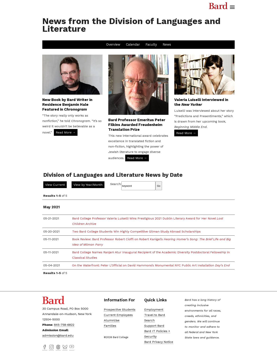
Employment (153, 309)
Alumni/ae (111, 320)
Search (149, 320)
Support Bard (154, 326)
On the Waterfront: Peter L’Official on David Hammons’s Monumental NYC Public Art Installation (151, 265)
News (167, 44)
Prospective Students (119, 309)
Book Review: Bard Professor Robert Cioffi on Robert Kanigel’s (151, 241)
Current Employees (118, 315)
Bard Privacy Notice (158, 342)
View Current (55, 185)
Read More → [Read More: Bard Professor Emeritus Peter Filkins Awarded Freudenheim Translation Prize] (137, 158)
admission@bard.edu (58, 335)
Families (110, 326)
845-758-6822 (64, 325)
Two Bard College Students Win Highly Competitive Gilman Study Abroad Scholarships (136, 231)
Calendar (133, 44)
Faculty (151, 44)
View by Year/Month (88, 185)
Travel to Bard (154, 315)
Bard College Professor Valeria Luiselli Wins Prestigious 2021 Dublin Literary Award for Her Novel (147, 221)
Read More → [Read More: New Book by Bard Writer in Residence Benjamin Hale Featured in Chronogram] (66, 132)
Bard (218, 6)
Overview (113, 44)
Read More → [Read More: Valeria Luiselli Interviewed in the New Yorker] (186, 133)
